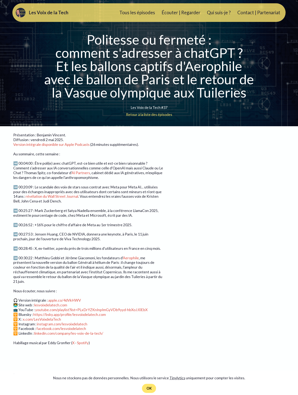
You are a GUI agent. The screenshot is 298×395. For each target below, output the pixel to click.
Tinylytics (177, 377)
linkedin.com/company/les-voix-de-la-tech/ (68, 333)
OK (149, 388)
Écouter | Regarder (181, 12)
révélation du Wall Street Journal (52, 196)
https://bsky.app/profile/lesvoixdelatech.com (69, 314)
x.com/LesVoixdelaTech (42, 319)
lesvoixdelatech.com (50, 305)
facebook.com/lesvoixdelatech (61, 328)
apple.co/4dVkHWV (64, 300)
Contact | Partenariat (258, 12)
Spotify (83, 343)
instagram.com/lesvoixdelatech (62, 324)
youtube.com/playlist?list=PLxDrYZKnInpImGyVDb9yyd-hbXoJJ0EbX (91, 310)
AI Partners (81, 173)
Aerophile (131, 258)
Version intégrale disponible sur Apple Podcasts (51, 144)
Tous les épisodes (137, 12)
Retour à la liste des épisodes (149, 114)
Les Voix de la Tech (51, 12)
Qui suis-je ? (219, 12)
